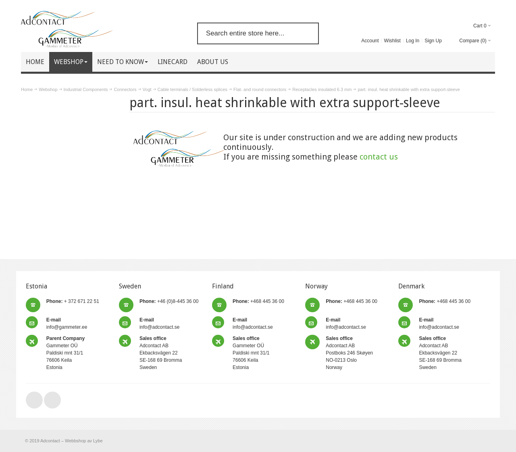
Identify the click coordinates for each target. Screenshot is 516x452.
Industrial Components (86, 89)
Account (370, 41)
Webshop (48, 89)
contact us (379, 157)
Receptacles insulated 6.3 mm (322, 89)
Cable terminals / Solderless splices (192, 89)
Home (27, 89)
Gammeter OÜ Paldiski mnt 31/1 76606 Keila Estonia (65, 353)
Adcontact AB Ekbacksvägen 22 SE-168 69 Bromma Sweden (160, 353)
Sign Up (433, 41)
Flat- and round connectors (259, 89)
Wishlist (392, 41)
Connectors (125, 89)
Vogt (147, 89)
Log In (412, 41)
